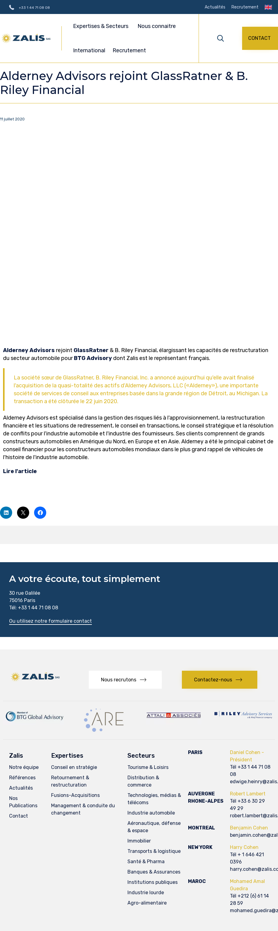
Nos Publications (23, 801)
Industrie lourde (145, 892)
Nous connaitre (157, 26)
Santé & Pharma (146, 861)
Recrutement (245, 7)
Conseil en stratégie (74, 767)
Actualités (215, 7)
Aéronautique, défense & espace (154, 826)
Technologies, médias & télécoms (154, 798)
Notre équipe (24, 767)
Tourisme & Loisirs (148, 767)
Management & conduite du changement (83, 809)
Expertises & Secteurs (101, 26)
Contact (18, 816)
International (89, 50)
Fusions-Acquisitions (75, 795)
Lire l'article (20, 471)
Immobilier (139, 841)
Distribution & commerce (143, 781)
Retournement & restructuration (70, 781)
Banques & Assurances (153, 872)
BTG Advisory (93, 358)
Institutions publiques (152, 882)
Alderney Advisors (29, 350)
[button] (260, 38)
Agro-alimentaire (147, 903)
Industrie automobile (151, 813)
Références (22, 777)
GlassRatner (91, 350)
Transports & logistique (154, 851)
